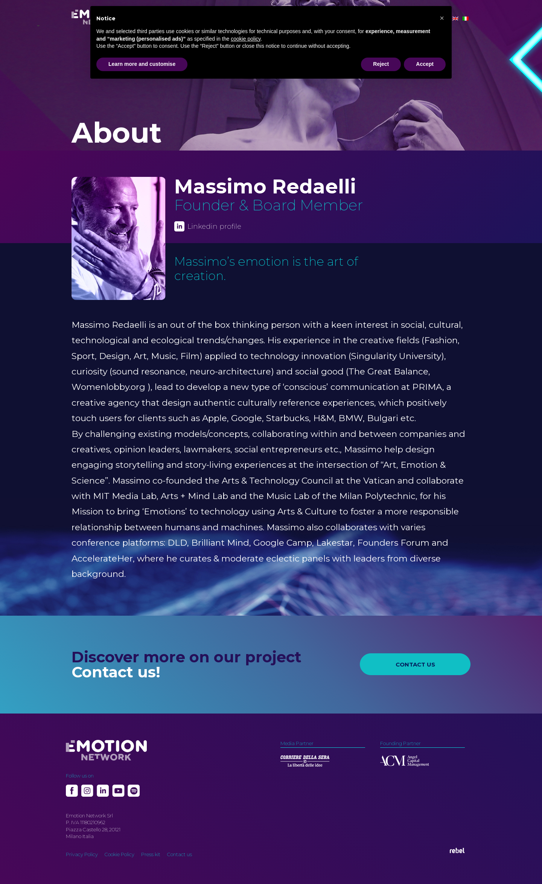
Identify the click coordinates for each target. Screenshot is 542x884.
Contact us (179, 854)
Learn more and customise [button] (141, 64)
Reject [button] (381, 64)
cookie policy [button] (245, 39)
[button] (442, 18)
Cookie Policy (119, 854)
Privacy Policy (82, 854)
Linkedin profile (214, 226)
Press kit (150, 854)
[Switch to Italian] (465, 19)
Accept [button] (425, 64)
